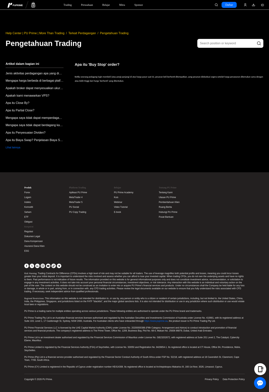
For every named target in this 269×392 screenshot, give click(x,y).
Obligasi (28, 221)
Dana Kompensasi (33, 241)
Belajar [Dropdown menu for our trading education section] (106, 5)
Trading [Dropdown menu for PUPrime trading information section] (68, 5)
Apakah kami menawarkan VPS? (27, 95)
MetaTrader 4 (76, 197)
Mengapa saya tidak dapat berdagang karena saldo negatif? (35, 125)
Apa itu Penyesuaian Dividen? (25, 132)
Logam (27, 197)
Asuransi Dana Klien (34, 246)
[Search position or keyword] (230, 43)
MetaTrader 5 (76, 202)
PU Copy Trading (77, 212)
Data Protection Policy (234, 379)
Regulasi (28, 231)
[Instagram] (43, 266)
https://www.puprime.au (156, 321)
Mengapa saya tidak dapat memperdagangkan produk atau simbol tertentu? (35, 117)
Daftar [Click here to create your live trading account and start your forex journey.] (229, 4)
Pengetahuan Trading (114, 33)
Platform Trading (77, 187)
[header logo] (21, 4)
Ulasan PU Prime (167, 197)
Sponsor (138, 5)
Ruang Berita (165, 207)
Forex (27, 192)
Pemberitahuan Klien (169, 202)
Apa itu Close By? (17, 102)
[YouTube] (48, 266)
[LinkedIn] (37, 266)
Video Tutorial (121, 207)
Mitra (122, 5)
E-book (117, 212)
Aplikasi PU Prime (78, 192)
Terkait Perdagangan (82, 33)
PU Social (74, 207)
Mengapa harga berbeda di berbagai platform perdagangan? (35, 80)
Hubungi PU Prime (168, 212)
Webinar (118, 202)
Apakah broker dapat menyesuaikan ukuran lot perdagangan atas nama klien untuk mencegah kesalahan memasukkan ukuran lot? (35, 88)
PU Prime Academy (123, 192)
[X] (32, 266)
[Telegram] (59, 266)
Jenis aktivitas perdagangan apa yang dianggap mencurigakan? (35, 73)
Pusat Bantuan (166, 217)
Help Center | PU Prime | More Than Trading (35, 33)
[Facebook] (26, 266)
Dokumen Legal (32, 236)
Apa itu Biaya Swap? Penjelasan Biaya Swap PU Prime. (35, 140)
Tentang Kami (165, 192)
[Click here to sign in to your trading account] (245, 5)
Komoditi (28, 207)
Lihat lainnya (13, 147)
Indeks (27, 202)
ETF (26, 217)
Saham (27, 212)
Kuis (116, 197)
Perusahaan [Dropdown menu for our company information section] (87, 5)
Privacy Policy (212, 379)
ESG (26, 251)
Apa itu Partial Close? (20, 110)
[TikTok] (53, 266)
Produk (27, 187)
